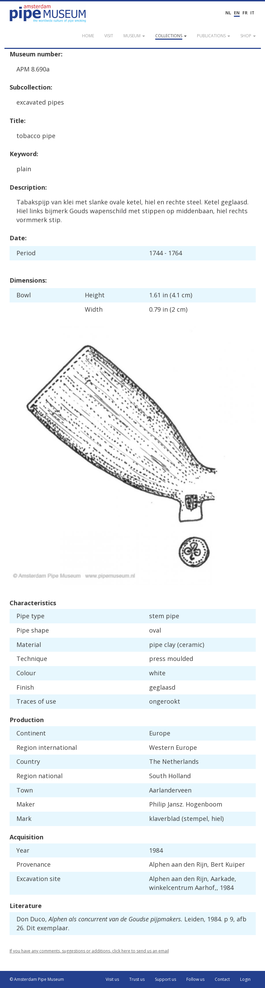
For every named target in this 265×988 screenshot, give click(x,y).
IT (252, 13)
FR (245, 13)
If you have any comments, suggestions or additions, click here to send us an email (89, 951)
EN (237, 13)
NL (228, 13)
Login (245, 979)
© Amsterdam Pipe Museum (37, 979)
